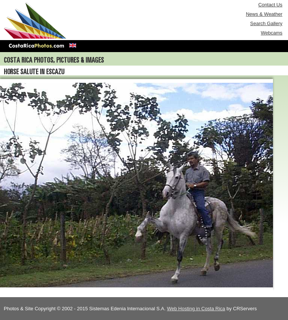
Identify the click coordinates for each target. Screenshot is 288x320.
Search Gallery (266, 23)
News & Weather (264, 14)
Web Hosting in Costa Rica (196, 308)
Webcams (271, 33)
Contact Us (270, 4)
